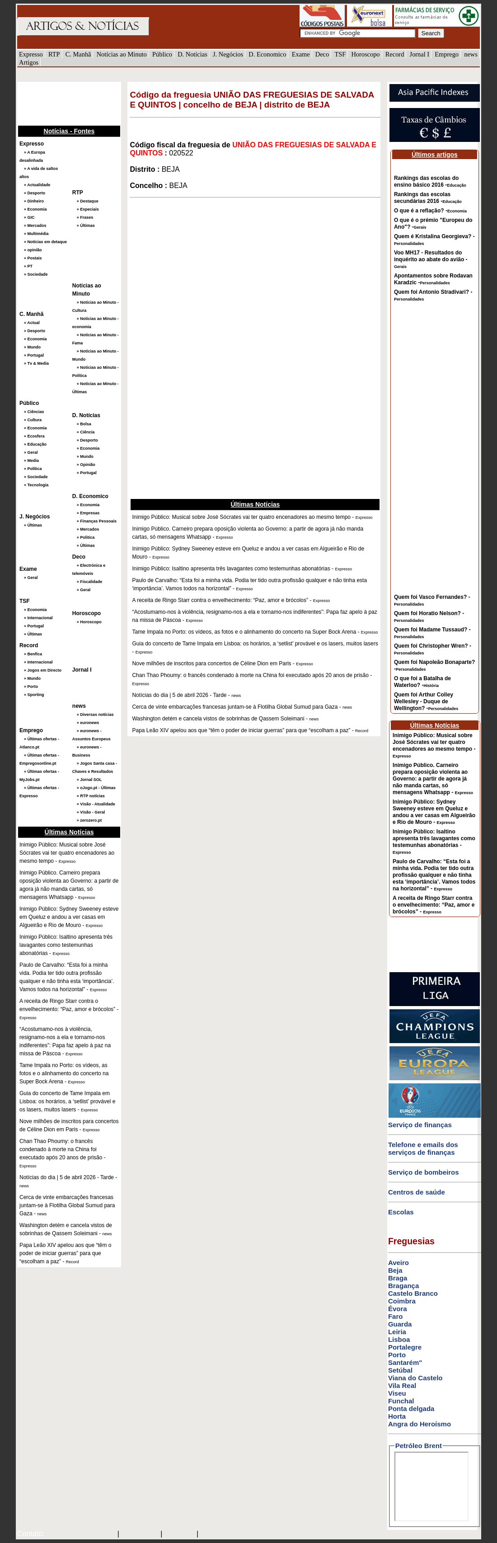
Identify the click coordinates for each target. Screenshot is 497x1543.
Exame (301, 54)
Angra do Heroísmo (419, 1424)
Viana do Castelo (415, 1378)
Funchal (401, 1401)
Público (162, 54)
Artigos (28, 62)
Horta (397, 1416)
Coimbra (402, 1301)
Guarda (400, 1324)
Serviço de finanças (420, 1125)
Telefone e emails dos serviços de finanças (423, 1148)
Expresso (31, 54)
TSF (340, 54)
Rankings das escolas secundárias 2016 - (428, 197)
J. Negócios (228, 54)
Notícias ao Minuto (122, 54)
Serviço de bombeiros (423, 1172)
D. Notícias (192, 54)
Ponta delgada (411, 1408)
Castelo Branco (413, 1293)
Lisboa (399, 1339)
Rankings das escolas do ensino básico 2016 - (430, 181)
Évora (397, 1308)
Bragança (403, 1285)
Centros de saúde (416, 1192)
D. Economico (267, 54)
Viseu (397, 1393)
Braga (398, 1278)
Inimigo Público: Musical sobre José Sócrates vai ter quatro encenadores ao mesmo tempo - (434, 745)
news (471, 54)
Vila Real (402, 1385)
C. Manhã (78, 54)
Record (394, 54)
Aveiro (398, 1262)
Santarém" (405, 1362)
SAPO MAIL (140, 1534)
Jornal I (420, 54)
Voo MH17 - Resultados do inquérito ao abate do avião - (431, 259)
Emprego (447, 54)
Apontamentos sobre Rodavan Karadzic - (433, 279)
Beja (395, 1270)
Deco (322, 54)
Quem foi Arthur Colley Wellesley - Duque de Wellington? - (426, 701)
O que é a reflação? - (430, 210)
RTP (54, 54)
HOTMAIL (180, 1534)
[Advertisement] (62, 102)
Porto (397, 1355)
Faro (395, 1316)
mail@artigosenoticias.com (79, 1534)
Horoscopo (365, 54)
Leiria (397, 1332)
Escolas (401, 1212)
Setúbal (400, 1370)
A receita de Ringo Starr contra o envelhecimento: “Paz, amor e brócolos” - (433, 905)
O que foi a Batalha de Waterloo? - (422, 681)
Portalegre (405, 1347)
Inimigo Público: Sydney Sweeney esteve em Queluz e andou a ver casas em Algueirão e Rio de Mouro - (434, 812)
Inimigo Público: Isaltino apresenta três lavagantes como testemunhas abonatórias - (434, 841)
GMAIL (213, 1534)
